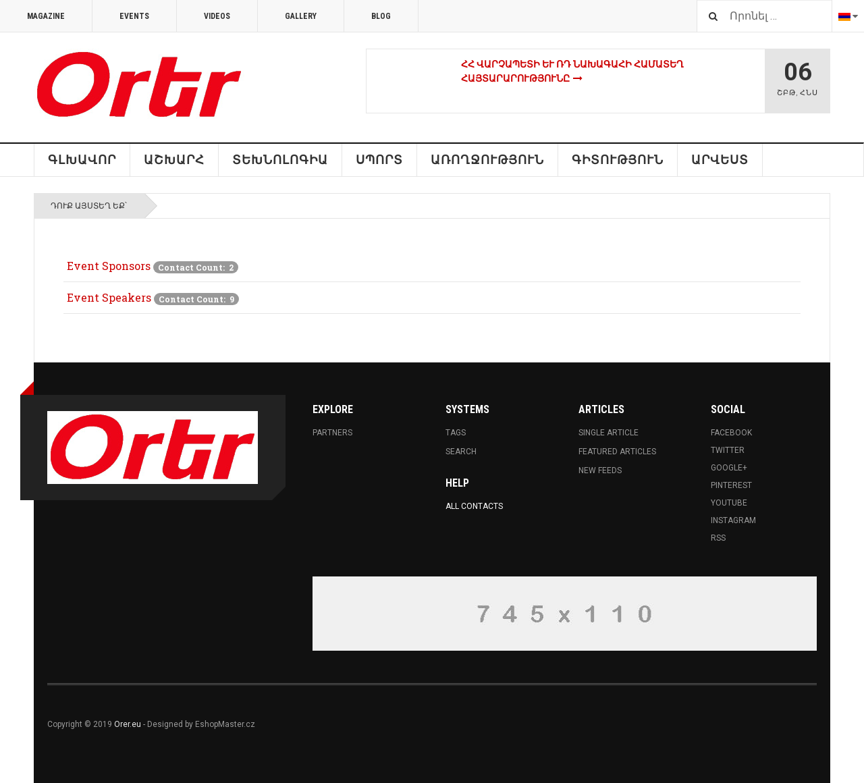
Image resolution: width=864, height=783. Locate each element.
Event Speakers (109, 297)
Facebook (731, 432)
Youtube (729, 503)
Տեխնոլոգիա (280, 160)
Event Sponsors (109, 266)
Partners (332, 432)
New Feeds (600, 470)
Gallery (301, 16)
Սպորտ (379, 160)
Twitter (728, 450)
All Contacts (474, 506)
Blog (381, 16)
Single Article (608, 432)
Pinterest (731, 485)
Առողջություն (487, 160)
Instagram (733, 520)
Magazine (46, 16)
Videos (217, 16)
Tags (456, 432)
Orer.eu (127, 724)
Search (461, 451)
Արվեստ (720, 160)
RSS (718, 538)
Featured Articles (617, 451)
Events (134, 16)
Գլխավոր (82, 160)
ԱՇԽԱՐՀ (174, 160)
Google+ (729, 468)
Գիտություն (618, 160)
